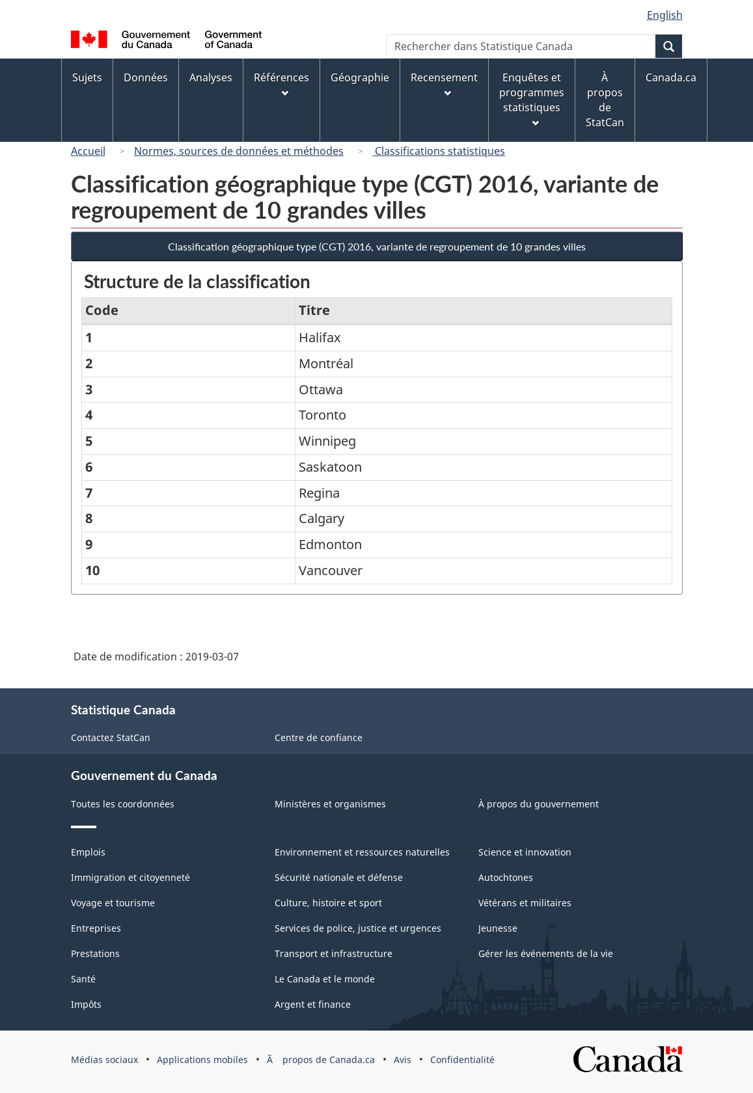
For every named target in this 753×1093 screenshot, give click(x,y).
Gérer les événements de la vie (545, 953)
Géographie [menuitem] (360, 77)
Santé (83, 979)
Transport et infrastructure (333, 953)
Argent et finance (313, 1004)
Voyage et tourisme (113, 903)
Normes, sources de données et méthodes (239, 151)
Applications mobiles (202, 1059)
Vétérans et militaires (524, 903)
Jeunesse (497, 928)
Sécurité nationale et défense (339, 877)
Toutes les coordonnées (122, 804)
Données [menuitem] (146, 77)
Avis (402, 1059)
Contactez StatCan (110, 737)
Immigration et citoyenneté (130, 877)
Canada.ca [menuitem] (671, 77)
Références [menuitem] (281, 83)
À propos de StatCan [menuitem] (605, 99)
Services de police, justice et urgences (358, 928)
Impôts (86, 1004)
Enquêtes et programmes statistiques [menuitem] (531, 98)
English (665, 15)
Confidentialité (462, 1059)
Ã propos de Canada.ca (321, 1059)
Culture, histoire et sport (328, 903)
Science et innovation (524, 852)
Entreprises (96, 928)
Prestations (95, 953)
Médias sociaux (104, 1059)
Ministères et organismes (330, 804)
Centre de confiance (319, 737)
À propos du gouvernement (538, 804)
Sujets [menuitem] (87, 77)
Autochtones (505, 877)
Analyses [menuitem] (210, 77)
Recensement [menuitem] (444, 83)
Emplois (88, 852)
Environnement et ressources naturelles (362, 852)
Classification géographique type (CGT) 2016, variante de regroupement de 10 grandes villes (377, 246)
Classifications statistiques (438, 151)
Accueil (88, 151)
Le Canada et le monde (325, 979)
